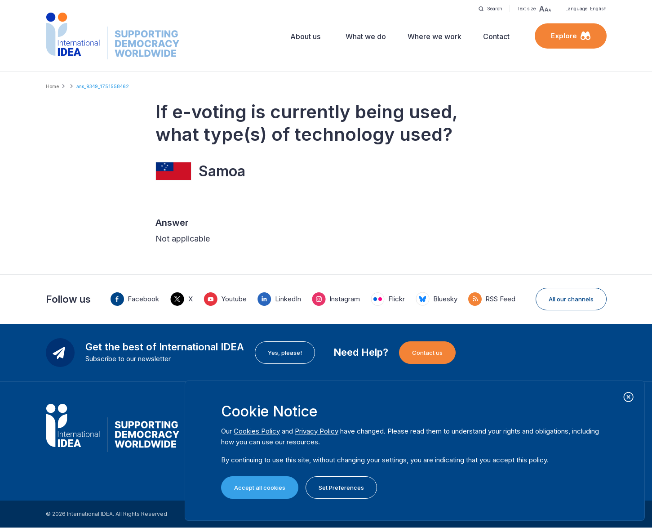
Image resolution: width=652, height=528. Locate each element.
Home (52, 86)
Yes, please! (285, 352)
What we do (366, 36)
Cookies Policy (257, 431)
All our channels (571, 299)
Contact (496, 36)
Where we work (434, 36)
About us (305, 36)
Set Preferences (341, 487)
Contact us (427, 352)
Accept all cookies (259, 487)
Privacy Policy (316, 431)
